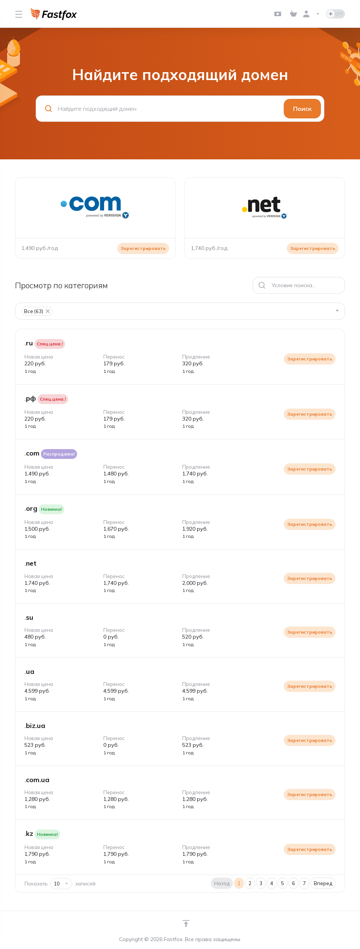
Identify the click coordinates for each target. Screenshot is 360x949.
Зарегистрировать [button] (143, 248)
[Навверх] (186, 923)
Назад (222, 883)
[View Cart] (293, 14)
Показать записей (59, 883)
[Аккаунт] (311, 14)
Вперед (323, 883)
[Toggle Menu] (18, 14)
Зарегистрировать (309, 359)
